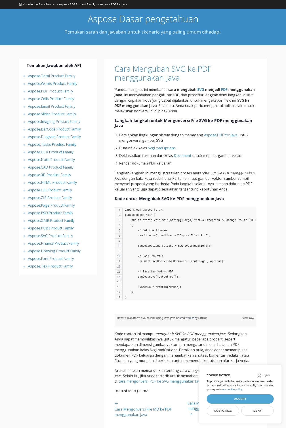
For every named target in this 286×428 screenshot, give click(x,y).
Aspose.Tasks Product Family (52, 144)
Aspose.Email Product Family (51, 106)
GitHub (202, 318)
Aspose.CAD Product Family (51, 167)
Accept (240, 398)
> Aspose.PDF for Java (112, 4)
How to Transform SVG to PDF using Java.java (146, 318)
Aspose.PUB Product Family (51, 228)
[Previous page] (151, 408)
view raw (248, 318)
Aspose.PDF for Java (221, 135)
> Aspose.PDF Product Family (76, 4)
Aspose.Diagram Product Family (54, 136)
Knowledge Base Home (36, 4)
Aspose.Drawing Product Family (54, 250)
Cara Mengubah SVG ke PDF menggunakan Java (163, 73)
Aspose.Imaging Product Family (54, 121)
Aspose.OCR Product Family (51, 152)
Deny (257, 410)
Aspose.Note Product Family (51, 159)
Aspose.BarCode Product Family (54, 129)
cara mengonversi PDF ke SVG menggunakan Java (160, 381)
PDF (224, 89)
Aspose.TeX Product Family (50, 266)
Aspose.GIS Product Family (50, 190)
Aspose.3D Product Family (49, 174)
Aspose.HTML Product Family (52, 182)
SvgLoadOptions (162, 148)
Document (182, 155)
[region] (185, 256)
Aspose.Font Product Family (51, 258)
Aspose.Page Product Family (51, 205)
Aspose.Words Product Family (52, 83)
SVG (200, 89)
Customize (223, 410)
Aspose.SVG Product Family (50, 235)
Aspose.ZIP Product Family (50, 197)
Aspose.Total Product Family (51, 75)
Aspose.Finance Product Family (53, 243)
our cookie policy (232, 389)
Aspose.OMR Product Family (51, 220)
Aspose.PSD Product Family (50, 212)
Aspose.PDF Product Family (50, 91)
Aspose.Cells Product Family (51, 98)
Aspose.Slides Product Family (52, 113)
